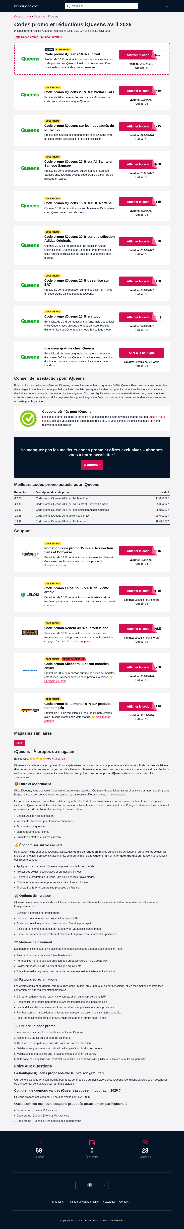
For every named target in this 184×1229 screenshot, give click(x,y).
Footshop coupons (55, 565)
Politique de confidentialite (83, 1201)
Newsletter (109, 1201)
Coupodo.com (26, 6)
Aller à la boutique (142, 353)
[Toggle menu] (167, 6)
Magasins (39, 16)
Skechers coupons (55, 681)
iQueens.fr (59, 758)
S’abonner (92, 464)
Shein (19, 742)
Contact (123, 1201)
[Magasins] (105, 6)
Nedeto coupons (80, 641)
